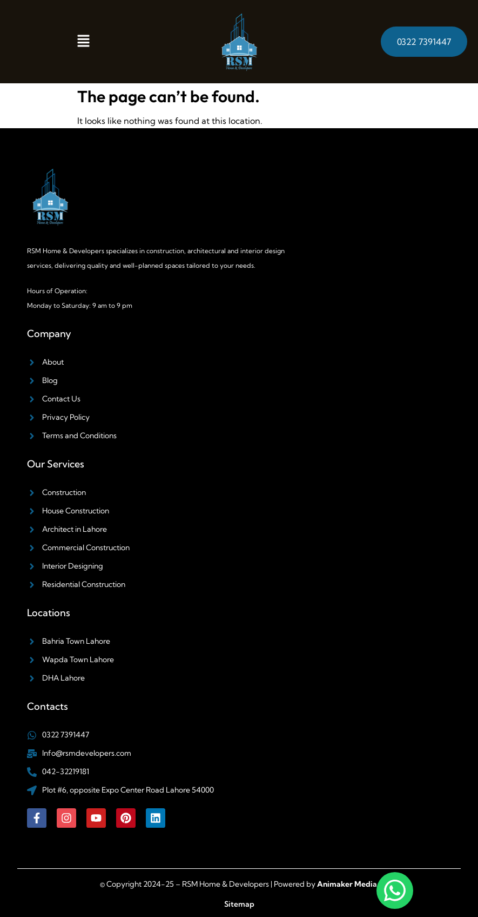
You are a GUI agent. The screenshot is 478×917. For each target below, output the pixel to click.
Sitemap (239, 904)
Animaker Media (347, 884)
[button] (83, 41)
